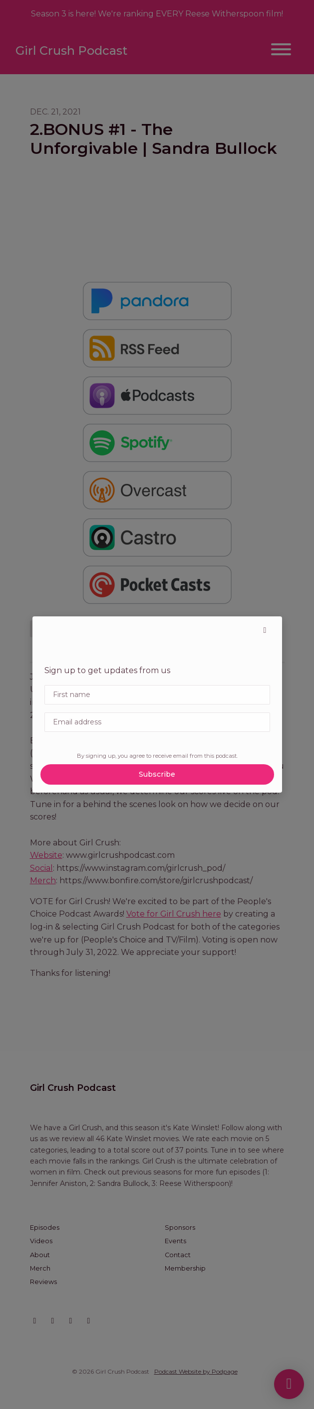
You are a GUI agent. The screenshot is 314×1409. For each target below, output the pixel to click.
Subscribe (157, 774)
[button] (265, 630)
